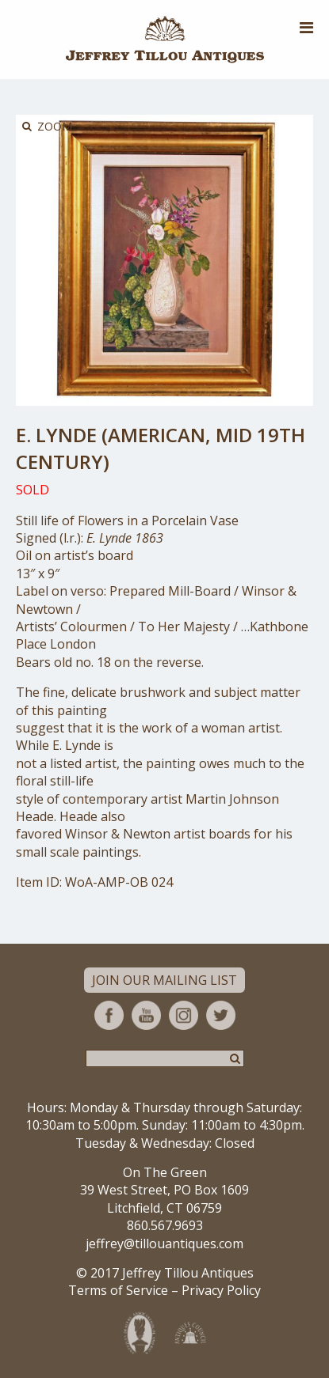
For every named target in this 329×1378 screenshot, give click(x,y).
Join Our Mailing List (164, 980)
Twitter (220, 1015)
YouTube (146, 1015)
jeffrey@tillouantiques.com (164, 1243)
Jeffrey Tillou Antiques (165, 39)
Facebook (109, 1015)
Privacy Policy (221, 1290)
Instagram (183, 1015)
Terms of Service (118, 1290)
